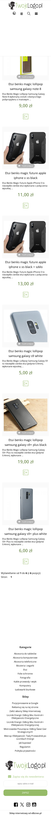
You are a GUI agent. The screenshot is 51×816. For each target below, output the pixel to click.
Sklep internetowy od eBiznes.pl (25, 813)
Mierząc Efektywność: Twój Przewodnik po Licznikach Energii (25, 737)
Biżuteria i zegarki (25, 665)
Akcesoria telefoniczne (25, 661)
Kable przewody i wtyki (25, 681)
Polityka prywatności (25, 750)
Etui (25, 669)
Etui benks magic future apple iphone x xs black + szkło (25, 264)
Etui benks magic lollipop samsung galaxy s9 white (26, 353)
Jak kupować (25, 742)
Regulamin (25, 746)
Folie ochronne (25, 673)
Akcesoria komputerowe (25, 657)
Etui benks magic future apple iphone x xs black (25, 175)
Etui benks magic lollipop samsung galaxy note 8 (26, 86)
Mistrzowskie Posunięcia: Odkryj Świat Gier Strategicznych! (25, 730)
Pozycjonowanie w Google (25, 703)
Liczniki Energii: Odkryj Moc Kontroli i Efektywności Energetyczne (25, 717)
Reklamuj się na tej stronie (25, 707)
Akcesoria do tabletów (25, 653)
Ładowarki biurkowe (25, 689)
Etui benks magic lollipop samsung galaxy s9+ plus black (26, 442)
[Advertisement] (25, 36)
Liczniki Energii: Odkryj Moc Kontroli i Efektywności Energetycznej (25, 723)
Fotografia (25, 677)
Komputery (25, 685)
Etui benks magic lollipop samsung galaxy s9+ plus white (25, 531)
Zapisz (25, 792)
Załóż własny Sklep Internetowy (25, 711)
